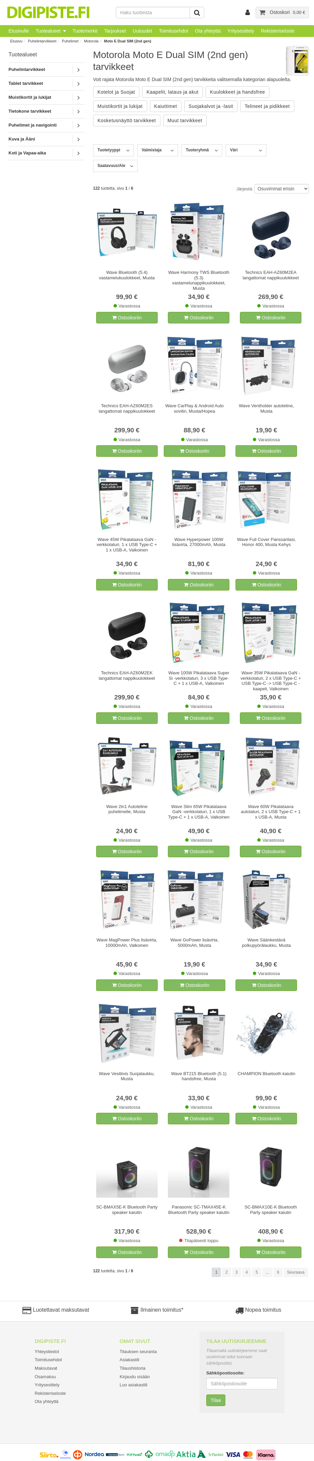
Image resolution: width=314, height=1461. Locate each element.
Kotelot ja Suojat (116, 92)
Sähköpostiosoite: (225, 1372)
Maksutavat (46, 1368)
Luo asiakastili (133, 1384)
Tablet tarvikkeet (25, 83)
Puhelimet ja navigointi (32, 125)
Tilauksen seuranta (138, 1351)
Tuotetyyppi (109, 150)
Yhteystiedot (47, 1351)
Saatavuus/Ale (111, 165)
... (267, 1272)
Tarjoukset (115, 31)
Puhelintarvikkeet (42, 41)
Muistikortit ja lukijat (29, 97)
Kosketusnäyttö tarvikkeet (127, 120)
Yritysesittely (240, 31)
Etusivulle (18, 31)
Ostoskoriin (127, 317)
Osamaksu (45, 1376)
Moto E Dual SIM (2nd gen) (127, 41)
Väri (234, 150)
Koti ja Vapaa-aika (27, 152)
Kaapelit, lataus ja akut (172, 92)
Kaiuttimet (165, 106)
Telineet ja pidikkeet (267, 106)
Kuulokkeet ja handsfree (237, 92)
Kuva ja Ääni (21, 139)
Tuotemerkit (84, 31)
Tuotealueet (48, 31)
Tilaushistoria (132, 1368)
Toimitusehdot (173, 31)
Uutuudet (142, 31)
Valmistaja (152, 150)
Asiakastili (129, 1359)
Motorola (91, 41)
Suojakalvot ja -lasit (211, 106)
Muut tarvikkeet (185, 120)
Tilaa (216, 1400)
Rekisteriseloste (278, 31)
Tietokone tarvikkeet (29, 111)
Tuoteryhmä (197, 150)
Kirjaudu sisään (135, 1376)
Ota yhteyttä (208, 31)
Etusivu (16, 41)
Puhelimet (70, 41)
